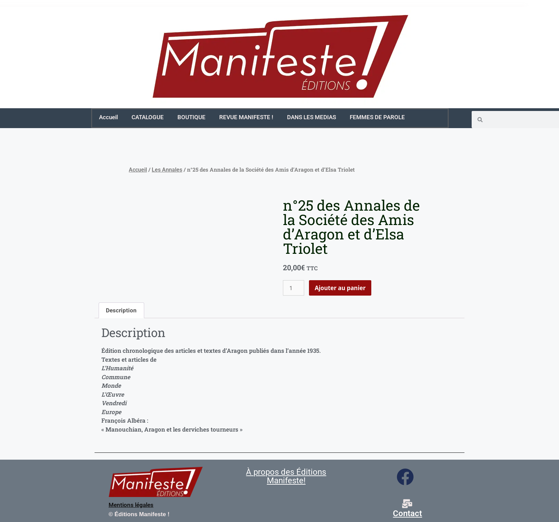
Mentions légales (131, 504)
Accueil (108, 117)
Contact (407, 513)
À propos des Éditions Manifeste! (286, 476)
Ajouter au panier (340, 288)
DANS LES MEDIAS (311, 117)
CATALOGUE (148, 117)
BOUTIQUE (191, 117)
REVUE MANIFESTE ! (246, 117)
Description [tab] (121, 310)
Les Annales (167, 169)
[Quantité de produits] (293, 288)
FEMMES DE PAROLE (377, 117)
